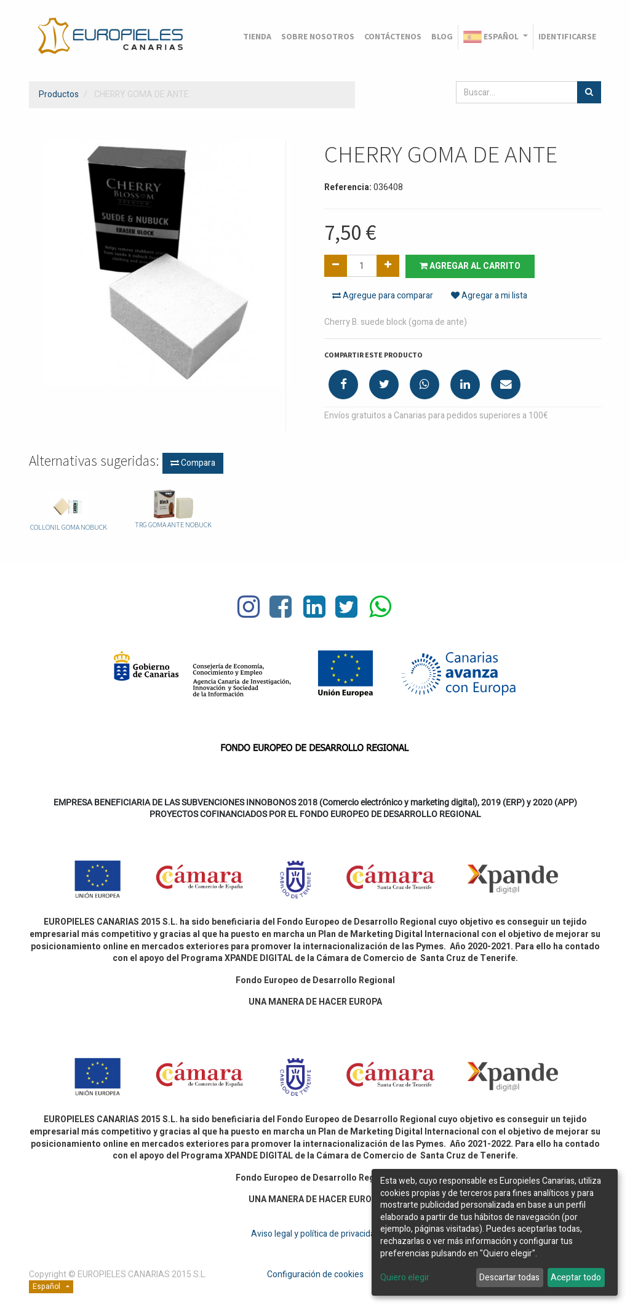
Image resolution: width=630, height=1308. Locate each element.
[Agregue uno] (388, 266)
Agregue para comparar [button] (382, 295)
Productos (59, 94)
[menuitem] (257, 37)
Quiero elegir (404, 1278)
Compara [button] (192, 463)
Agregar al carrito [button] (470, 266)
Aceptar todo (576, 1277)
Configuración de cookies (315, 1274)
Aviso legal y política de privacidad (315, 1233)
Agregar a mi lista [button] (489, 295)
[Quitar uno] (335, 266)
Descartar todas (509, 1277)
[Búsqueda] (589, 92)
